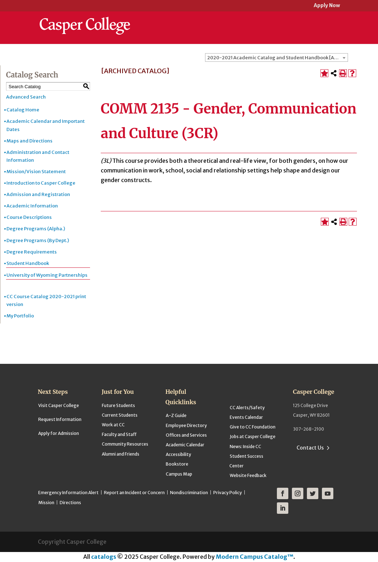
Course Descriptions (29, 217)
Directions (70, 502)
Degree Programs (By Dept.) (37, 240)
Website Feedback (248, 475)
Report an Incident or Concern (134, 492)
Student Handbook (27, 263)
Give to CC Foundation (252, 427)
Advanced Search (26, 97)
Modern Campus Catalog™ (254, 556)
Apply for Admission (58, 433)
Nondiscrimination (189, 492)
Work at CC (113, 424)
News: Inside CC (245, 446)
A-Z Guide (176, 415)
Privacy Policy (227, 492)
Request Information (59, 419)
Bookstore (177, 464)
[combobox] (276, 57)
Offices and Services (186, 435)
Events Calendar (246, 417)
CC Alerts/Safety (247, 407)
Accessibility (178, 454)
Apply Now (327, 6)
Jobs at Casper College (252, 436)
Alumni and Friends (120, 454)
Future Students (118, 405)
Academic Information (32, 206)
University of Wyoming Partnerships (47, 275)
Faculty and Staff (119, 434)
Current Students (120, 415)
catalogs (103, 556)
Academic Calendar (185, 444)
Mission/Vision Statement (36, 172)
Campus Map (179, 474)
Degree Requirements (31, 252)
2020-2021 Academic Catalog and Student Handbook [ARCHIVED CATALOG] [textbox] (277, 58)
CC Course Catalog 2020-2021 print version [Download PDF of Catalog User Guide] (46, 300)
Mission (46, 502)
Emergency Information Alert (68, 492)
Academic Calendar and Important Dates (45, 125)
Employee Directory (186, 425)
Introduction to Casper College (40, 183)
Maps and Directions (29, 141)
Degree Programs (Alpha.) (35, 229)
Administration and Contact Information (37, 156)
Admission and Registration (38, 194)
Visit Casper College (58, 405)
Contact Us (310, 448)
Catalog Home (22, 110)
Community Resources (125, 444)
